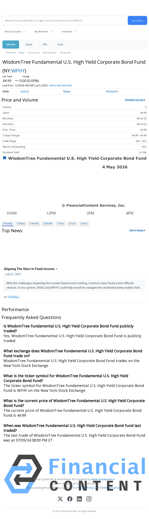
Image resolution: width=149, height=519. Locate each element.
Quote (24, 91)
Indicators (67, 31)
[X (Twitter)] (60, 499)
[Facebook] (70, 499)
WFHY (18, 70)
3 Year (72, 223)
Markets (10, 44)
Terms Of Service (110, 487)
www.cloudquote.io (103, 479)
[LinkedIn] (79, 499)
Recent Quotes (13, 31)
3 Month (47, 223)
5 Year (83, 223)
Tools (60, 44)
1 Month (34, 223)
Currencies (33, 52)
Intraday (7, 223)
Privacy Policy (85, 487)
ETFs (45, 44)
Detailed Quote (134, 100)
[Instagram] (89, 499)
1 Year (60, 223)
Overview (11, 52)
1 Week (21, 223)
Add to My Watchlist (60, 85)
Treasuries (65, 52)
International (50, 52)
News (21, 52)
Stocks (29, 44)
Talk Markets (13, 297)
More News (137, 230)
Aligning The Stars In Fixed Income (31, 269)
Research (112, 91)
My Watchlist (41, 31)
